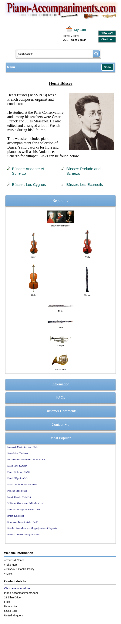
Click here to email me (17, 588)
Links (9, 573)
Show (107, 67)
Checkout (107, 39)
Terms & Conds (15, 560)
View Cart (107, 32)
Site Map (11, 564)
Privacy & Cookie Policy (20, 569)
